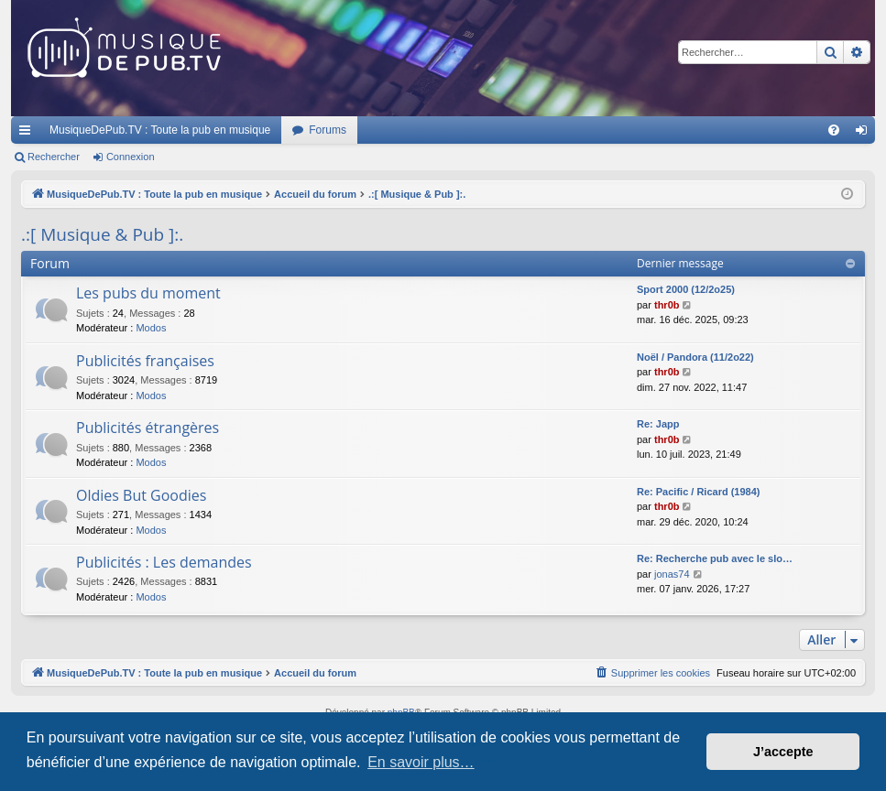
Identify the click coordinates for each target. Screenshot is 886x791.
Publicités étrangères (147, 427)
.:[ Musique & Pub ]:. (102, 234)
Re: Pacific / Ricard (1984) (698, 491)
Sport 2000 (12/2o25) (686, 289)
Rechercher (53, 156)
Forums (327, 130)
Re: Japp (658, 423)
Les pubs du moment (148, 293)
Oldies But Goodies (141, 495)
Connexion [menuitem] (865, 134)
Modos (151, 327)
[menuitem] (834, 130)
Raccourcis (28, 134)
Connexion (130, 156)
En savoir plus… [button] (421, 762)
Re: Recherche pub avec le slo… (715, 558)
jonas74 (672, 574)
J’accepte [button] (783, 751)
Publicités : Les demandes (164, 562)
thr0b (667, 304)
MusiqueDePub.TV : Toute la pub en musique (159, 130)
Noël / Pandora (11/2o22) (695, 357)
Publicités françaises (145, 361)
